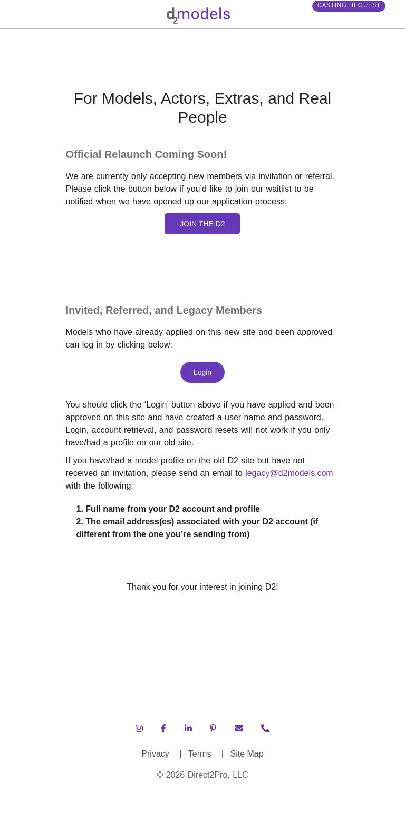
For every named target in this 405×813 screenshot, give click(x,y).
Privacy (161, 753)
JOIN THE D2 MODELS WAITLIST (202, 227)
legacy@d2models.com (289, 473)
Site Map (246, 753)
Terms (206, 753)
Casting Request (356, 9)
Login (202, 372)
